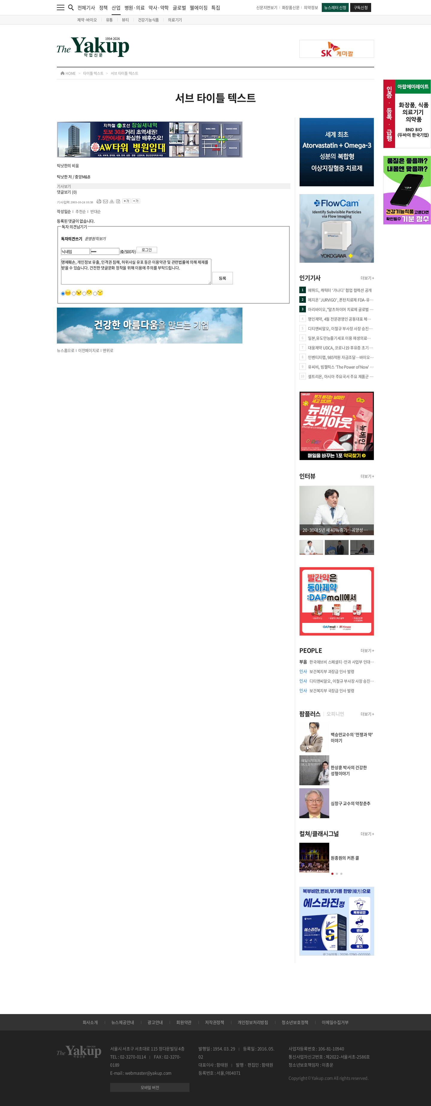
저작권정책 (214, 1022)
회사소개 (90, 1022)
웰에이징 (198, 7)
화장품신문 (291, 7)
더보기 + (367, 278)
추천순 (80, 211)
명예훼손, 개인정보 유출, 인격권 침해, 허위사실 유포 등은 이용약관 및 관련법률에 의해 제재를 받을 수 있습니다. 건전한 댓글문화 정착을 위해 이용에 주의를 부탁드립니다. (136, 272)
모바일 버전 (150, 1087)
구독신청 (361, 7)
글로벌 (179, 7)
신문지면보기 (266, 7)
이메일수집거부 (335, 1022)
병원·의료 (135, 7)
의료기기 (175, 19)
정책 (103, 7)
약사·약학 (158, 7)
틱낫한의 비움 (68, 165)
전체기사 (86, 7)
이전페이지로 (88, 350)
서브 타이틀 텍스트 (124, 73)
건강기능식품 (148, 19)
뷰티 (125, 19)
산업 (116, 9)
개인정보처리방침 (253, 1022)
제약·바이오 (87, 19)
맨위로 (108, 350)
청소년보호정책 (295, 1022)
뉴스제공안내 (122, 1022)
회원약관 (184, 1022)
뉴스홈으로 (66, 350)
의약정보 (311, 7)
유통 (109, 19)
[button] (332, 874)
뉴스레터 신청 (335, 7)
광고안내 (155, 1022)
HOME (68, 73)
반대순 (95, 211)
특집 (215, 7)
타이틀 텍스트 (93, 73)
